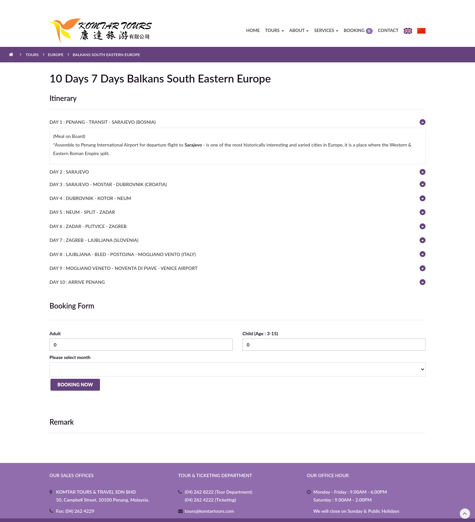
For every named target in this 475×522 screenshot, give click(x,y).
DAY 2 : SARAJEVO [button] (69, 158)
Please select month (69, 343)
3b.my (305, 512)
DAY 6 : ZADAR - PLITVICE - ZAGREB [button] (88, 212)
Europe (55, 40)
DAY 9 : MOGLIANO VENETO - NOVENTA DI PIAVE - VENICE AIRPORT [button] (123, 254)
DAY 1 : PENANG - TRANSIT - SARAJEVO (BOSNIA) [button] (102, 108)
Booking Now (74, 372)
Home (253, 16)
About (299, 16)
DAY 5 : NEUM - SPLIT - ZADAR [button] (82, 198)
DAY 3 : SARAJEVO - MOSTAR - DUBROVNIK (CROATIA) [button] (108, 170)
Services (326, 16)
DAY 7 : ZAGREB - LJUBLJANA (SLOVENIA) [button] (94, 226)
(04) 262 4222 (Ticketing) (210, 485)
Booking (358, 17)
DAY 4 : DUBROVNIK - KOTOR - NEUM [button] (90, 184)
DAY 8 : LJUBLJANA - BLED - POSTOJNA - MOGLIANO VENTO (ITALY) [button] (122, 240)
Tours (274, 16)
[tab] (237, 108)
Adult (55, 319)
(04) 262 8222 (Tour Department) (218, 477)
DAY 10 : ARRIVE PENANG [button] (77, 268)
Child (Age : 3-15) (260, 319)
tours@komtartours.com (209, 497)
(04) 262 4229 (79, 497)
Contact (388, 16)
